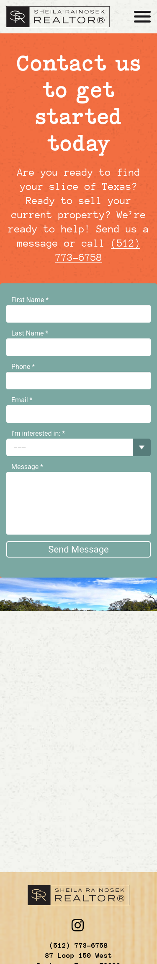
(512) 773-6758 (78, 945)
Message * (27, 467)
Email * (21, 400)
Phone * (23, 367)
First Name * (30, 300)
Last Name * (29, 333)
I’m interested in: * (38, 433)
